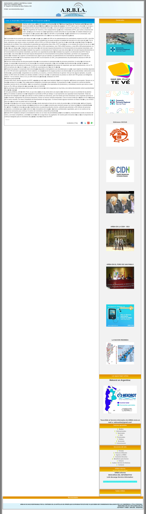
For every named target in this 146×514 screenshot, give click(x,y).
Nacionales (121, 433)
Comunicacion (121, 443)
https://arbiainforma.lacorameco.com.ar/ (120, 482)
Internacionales (121, 431)
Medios (121, 429)
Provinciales (121, 437)
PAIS (121, 435)
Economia (121, 441)
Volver (7, 119)
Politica (121, 439)
